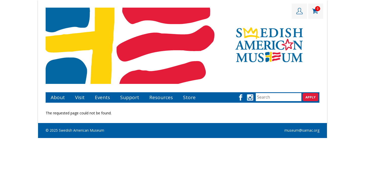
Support (129, 97)
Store (189, 97)
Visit (80, 97)
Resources (161, 97)
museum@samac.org (301, 130)
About (58, 97)
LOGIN (299, 11)
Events (102, 97)
